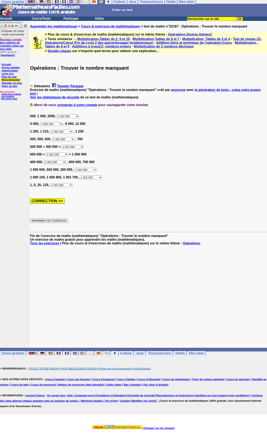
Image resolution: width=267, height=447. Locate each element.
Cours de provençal (43, 384)
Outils (180, 353)
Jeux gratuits (7, 96)
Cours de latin (20, 384)
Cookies (125, 400)
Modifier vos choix (143, 400)
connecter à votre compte (77, 105)
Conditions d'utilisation (111, 395)
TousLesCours (159, 353)
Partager (77, 86)
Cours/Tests (41, 18)
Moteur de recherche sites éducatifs (81, 384)
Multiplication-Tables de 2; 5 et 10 (103, 39)
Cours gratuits (13, 353)
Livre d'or (8, 73)
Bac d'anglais (132, 384)
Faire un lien (10, 86)
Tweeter (63, 86)
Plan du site (9, 76)
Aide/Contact (9, 70)
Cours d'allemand (149, 379)
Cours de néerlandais (176, 379)
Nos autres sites (9, 99)
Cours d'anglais (55, 379)
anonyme (178, 90)
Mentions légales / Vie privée (99, 400)
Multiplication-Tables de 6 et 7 (156, 39)
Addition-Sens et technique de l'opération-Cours (194, 42)
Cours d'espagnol (103, 379)
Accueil (6, 18)
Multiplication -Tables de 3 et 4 (206, 39)
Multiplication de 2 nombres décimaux (164, 46)
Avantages (7, 55)
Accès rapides (10, 67)
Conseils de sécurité (141, 395)
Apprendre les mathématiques (53, 26)
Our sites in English (156, 384)
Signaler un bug (12, 83)
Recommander (11, 79)
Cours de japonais (238, 379)
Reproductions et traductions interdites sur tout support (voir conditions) (202, 395)
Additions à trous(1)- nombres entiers (101, 46)
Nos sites (196, 353)
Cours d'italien (126, 379)
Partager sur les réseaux (158, 428)
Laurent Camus (35, 395)
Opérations (176, 34)
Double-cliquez (59, 51)
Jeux (140, 353)
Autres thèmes (198, 34)
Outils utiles (114, 384)
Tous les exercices (44, 243)
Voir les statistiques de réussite (54, 97)
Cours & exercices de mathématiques (110, 26)
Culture (126, 353)
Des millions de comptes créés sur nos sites (12, 44)
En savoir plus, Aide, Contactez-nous (70, 395)
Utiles (99, 18)
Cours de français (78, 379)
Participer (71, 18)
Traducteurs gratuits (11, 94)
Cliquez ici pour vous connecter (13, 32)
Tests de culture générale (208, 379)
